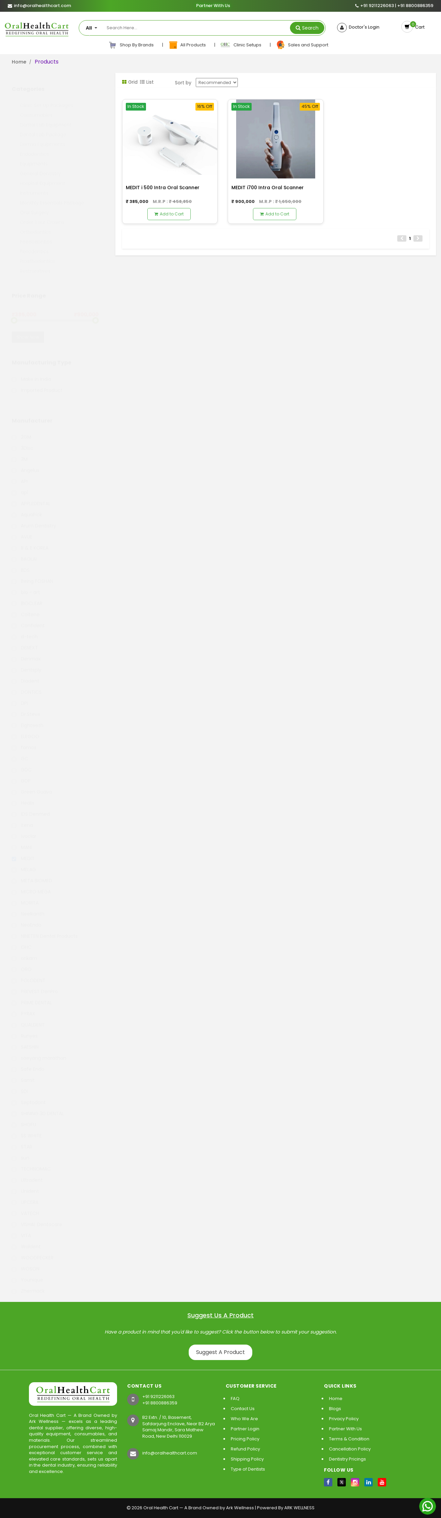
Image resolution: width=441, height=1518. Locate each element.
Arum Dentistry (34, 519)
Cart (419, 27)
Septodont (29, 1096)
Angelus (25, 463)
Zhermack (28, 1284)
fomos (24, 741)
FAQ (235, 1398)
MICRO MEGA (31, 885)
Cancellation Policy (350, 1449)
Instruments (34, 186)
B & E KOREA (30, 541)
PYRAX (23, 1007)
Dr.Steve (26, 707)
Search (310, 28)
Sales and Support (302, 45)
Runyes (25, 1029)
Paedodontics (36, 235)
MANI (22, 840)
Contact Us (243, 1408)
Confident (28, 619)
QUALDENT (28, 1018)
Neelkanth (28, 907)
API (20, 474)
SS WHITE (27, 1129)
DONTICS (27, 685)
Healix (23, 796)
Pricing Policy (245, 1439)
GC (20, 752)
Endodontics (34, 147)
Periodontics (34, 245)
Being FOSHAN (32, 574)
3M (20, 452)
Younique (27, 1273)
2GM (21, 430)
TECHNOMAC (31, 1162)
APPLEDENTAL (31, 497)
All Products (187, 45)
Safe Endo (28, 1062)
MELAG (24, 863)
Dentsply (26, 663)
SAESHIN (25, 1040)
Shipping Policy (247, 1459)
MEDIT (23, 852)
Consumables (36, 108)
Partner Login (245, 1429)
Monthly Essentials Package (52, 196)
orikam (24, 951)
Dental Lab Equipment (46, 118)
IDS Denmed (31, 807)
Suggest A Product (220, 1352)
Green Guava (32, 785)
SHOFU (24, 1118)
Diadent (25, 674)
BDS (21, 563)
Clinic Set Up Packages (46, 98)
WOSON (25, 1262)
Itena (22, 818)
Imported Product (37, 383)
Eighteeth (27, 718)
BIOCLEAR (27, 596)
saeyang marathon (39, 1051)
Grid (130, 82)
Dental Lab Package (43, 128)
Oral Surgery (34, 206)
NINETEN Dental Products (45, 929)
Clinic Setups (241, 45)
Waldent (26, 1240)
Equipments (34, 157)
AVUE (22, 530)
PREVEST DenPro (35, 985)
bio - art (26, 585)
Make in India (31, 372)
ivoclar (24, 829)
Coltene (26, 608)
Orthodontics (35, 225)
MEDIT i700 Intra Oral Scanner (267, 187)
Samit (23, 1073)
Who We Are (244, 1419)
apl (20, 486)
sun (20, 1151)
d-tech (25, 630)
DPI (20, 696)
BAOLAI (24, 552)
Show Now (27, 330)
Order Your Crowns (42, 215)
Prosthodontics (37, 254)
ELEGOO (25, 730)
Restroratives (35, 264)
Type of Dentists (248, 1469)
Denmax (26, 652)
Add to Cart (169, 214)
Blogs (335, 1408)
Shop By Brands (131, 45)
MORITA (25, 896)
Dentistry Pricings (347, 1459)
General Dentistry (40, 167)
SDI (20, 1084)
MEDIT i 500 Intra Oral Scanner (162, 187)
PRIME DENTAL (32, 996)
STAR (22, 1140)
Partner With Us (213, 6)
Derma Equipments (42, 137)
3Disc (22, 441)
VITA (21, 1229)
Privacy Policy (344, 1419)
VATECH (25, 1206)
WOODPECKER (32, 1251)
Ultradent (27, 1173)
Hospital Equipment (42, 176)
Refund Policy (245, 1449)
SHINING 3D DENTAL (38, 1107)
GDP (21, 774)
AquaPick (27, 508)
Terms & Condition (349, 1439)
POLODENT (28, 974)
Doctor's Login (363, 27)
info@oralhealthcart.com (169, 1453)
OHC (22, 940)
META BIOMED (32, 874)
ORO (22, 962)
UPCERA (25, 1195)
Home (19, 61)
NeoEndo (26, 918)
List (147, 82)
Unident (25, 1184)
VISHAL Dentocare (37, 1218)
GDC (22, 763)
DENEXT (25, 641)
